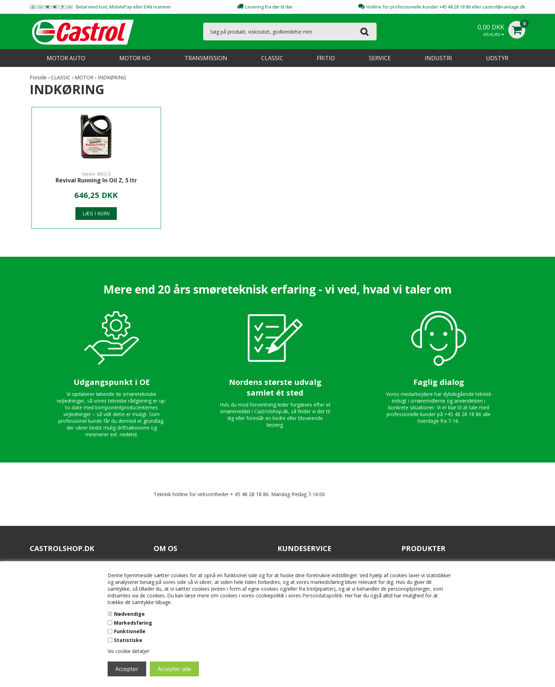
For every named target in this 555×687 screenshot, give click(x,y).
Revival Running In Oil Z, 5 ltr (90, 180)
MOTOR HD (134, 58)
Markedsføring (133, 622)
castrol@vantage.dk (503, 7)
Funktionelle (129, 631)
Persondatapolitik (322, 595)
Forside (38, 77)
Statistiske (128, 640)
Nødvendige (129, 614)
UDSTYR (497, 58)
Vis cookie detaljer (128, 651)
